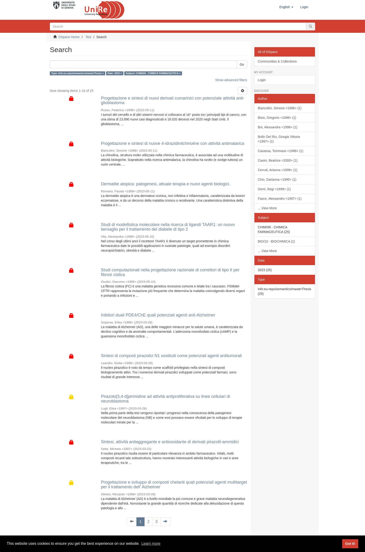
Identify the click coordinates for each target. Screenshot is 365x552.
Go (242, 64)
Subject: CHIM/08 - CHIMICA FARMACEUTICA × (153, 73)
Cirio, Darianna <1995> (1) (277, 179)
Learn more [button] (150, 543)
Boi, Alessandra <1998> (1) (277, 127)
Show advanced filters (231, 80)
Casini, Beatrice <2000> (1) (277, 160)
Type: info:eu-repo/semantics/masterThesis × (77, 73)
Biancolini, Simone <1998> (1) (280, 108)
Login (262, 80)
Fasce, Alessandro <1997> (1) (280, 198)
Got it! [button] (350, 543)
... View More (267, 208)
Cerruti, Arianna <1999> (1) (277, 170)
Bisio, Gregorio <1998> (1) (277, 118)
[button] (286, 7)
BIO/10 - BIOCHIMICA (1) (276, 241)
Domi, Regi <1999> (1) (274, 189)
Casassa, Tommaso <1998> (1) (280, 151)
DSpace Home (69, 37)
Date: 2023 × (115, 73)
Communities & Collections (277, 61)
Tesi (88, 37)
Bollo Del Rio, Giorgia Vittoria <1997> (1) (279, 139)
